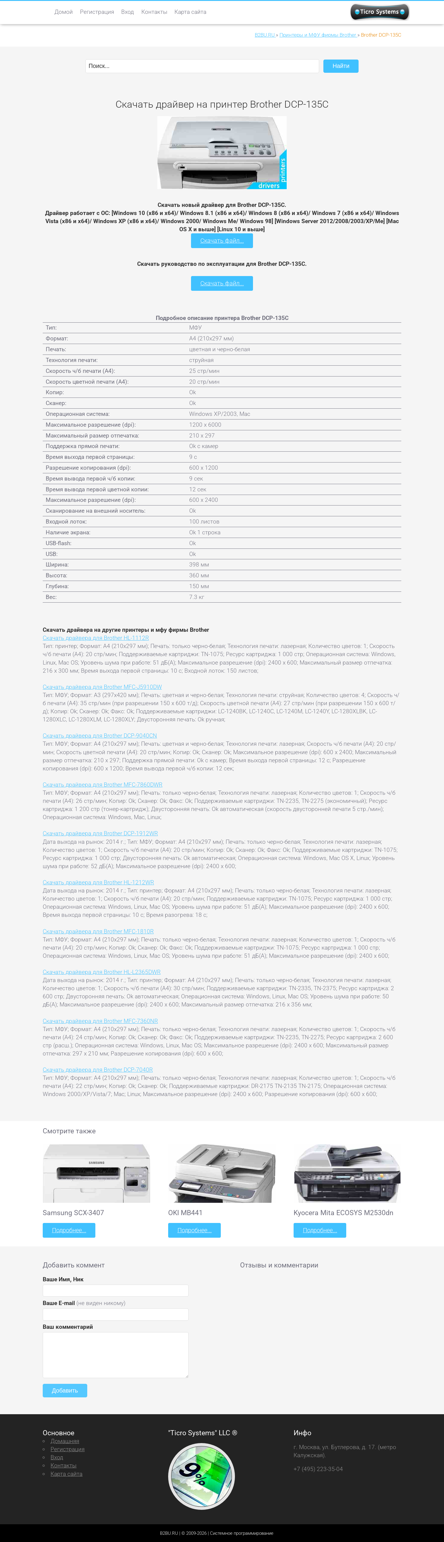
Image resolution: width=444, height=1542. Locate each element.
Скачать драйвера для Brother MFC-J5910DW (102, 686)
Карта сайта (190, 11)
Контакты (154, 11)
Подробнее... (68, 1229)
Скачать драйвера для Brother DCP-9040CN (100, 735)
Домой (63, 11)
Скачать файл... (222, 240)
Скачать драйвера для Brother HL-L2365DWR (102, 971)
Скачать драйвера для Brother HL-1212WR (98, 881)
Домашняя (65, 1440)
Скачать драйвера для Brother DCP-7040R (98, 1069)
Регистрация (97, 11)
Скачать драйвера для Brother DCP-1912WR (100, 833)
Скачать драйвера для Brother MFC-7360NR (100, 1020)
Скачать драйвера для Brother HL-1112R (96, 637)
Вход (127, 11)
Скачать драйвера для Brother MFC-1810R (98, 930)
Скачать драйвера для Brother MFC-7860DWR (102, 784)
